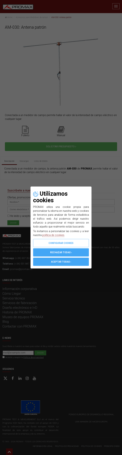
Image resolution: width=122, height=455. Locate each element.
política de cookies (53, 235)
